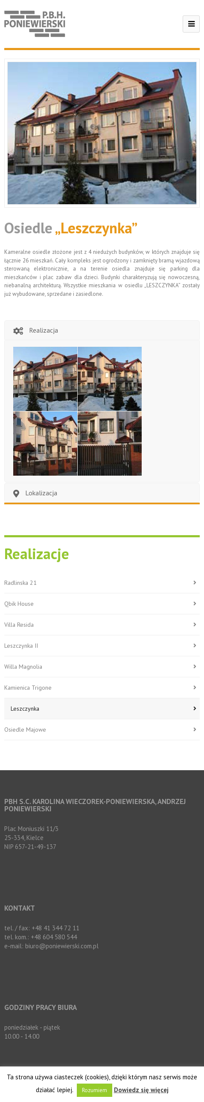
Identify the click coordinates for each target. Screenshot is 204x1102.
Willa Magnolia (102, 666)
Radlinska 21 (102, 582)
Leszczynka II (102, 645)
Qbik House (102, 603)
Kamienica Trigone (102, 687)
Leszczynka (105, 708)
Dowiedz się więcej (141, 1090)
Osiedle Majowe (102, 729)
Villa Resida (102, 624)
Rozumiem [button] (94, 1090)
